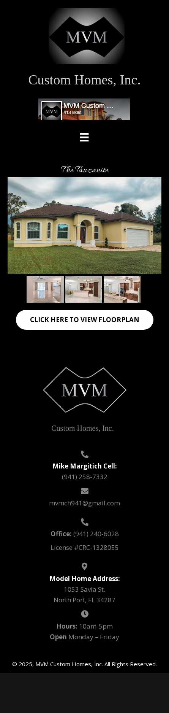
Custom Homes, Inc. (84, 79)
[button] (84, 320)
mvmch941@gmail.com (84, 503)
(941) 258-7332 (84, 476)
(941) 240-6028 (96, 533)
